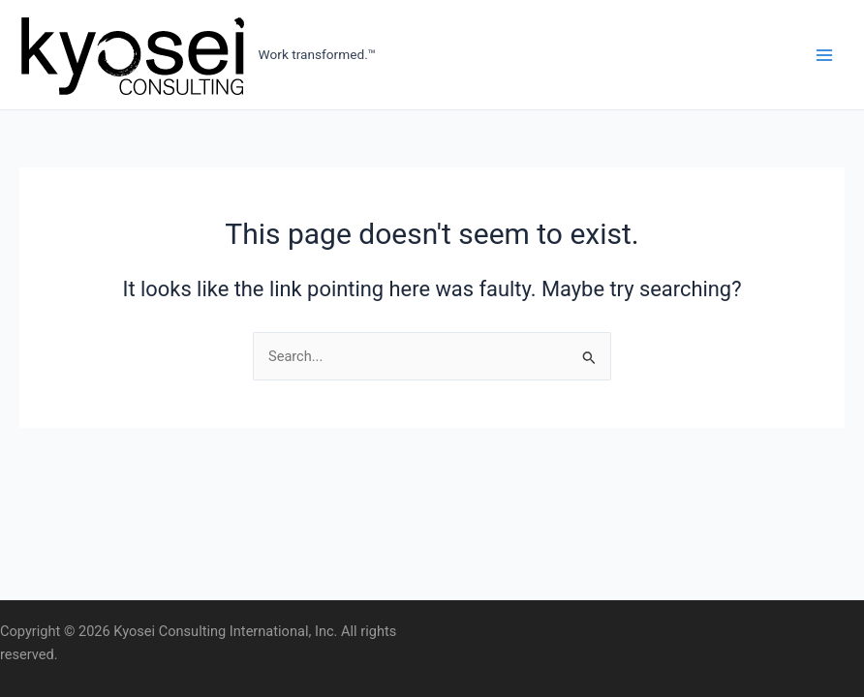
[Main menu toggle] (824, 55)
